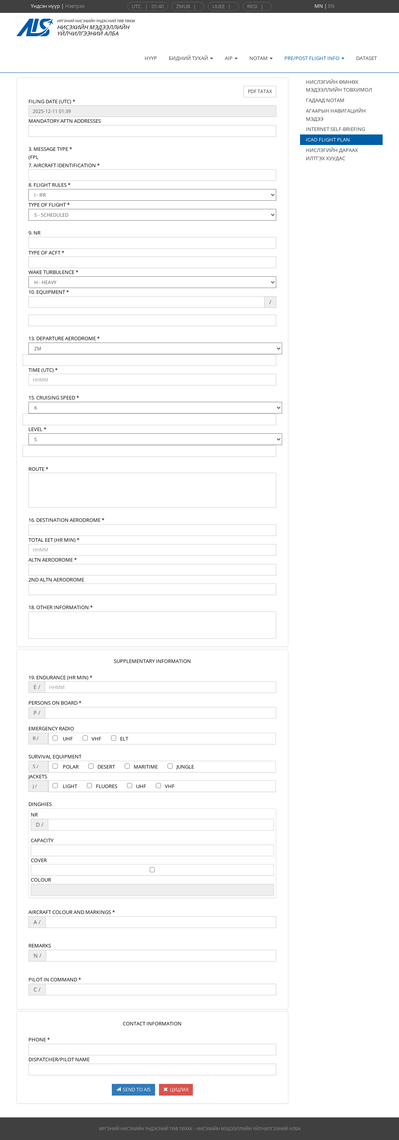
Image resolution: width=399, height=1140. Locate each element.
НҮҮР (151, 58)
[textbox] (152, 111)
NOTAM (261, 58)
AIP (231, 58)
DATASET (366, 58)
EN (331, 5)
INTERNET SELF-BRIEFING (335, 129)
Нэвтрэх (75, 5)
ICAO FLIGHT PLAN (328, 139)
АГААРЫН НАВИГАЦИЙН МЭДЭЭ (336, 114)
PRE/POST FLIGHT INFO (314, 58)
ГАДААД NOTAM (325, 100)
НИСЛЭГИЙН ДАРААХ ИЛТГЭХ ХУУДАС (332, 154)
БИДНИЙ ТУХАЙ (191, 58)
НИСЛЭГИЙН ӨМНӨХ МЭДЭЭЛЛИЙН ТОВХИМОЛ (339, 86)
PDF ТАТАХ (260, 91)
